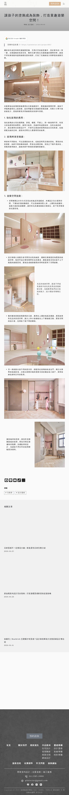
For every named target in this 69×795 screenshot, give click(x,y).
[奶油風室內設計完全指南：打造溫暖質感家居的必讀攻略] (34, 573)
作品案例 (46, 745)
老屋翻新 (46, 751)
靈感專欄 (58, 745)
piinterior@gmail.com (36, 780)
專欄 (25, 24)
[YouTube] (41, 785)
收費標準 (28, 763)
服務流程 (16, 763)
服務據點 (52, 763)
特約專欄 (58, 755)
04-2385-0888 (36, 776)
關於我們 (22, 745)
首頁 (8, 745)
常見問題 (40, 763)
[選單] (64, 4)
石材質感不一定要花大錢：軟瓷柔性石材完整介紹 (25, 548)
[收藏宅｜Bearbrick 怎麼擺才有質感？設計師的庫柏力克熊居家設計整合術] (34, 618)
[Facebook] (32, 785)
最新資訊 (34, 745)
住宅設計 (46, 748)
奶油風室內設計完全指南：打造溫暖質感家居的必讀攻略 (27, 593)
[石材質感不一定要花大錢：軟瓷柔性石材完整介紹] (34, 527)
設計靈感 (31, 24)
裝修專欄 (58, 751)
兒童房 (8, 493)
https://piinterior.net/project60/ (37, 45)
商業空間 (46, 755)
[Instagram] (37, 785)
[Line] (28, 785)
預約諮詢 (55, 3)
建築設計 (46, 758)
